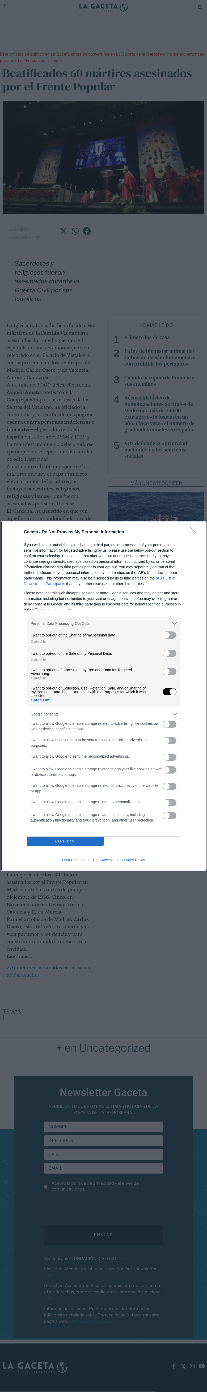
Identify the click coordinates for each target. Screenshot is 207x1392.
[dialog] (103, 696)
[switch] (169, 635)
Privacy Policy (133, 860)
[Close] (196, 532)
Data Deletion (73, 860)
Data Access (103, 860)
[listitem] (103, 623)
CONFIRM (65, 841)
